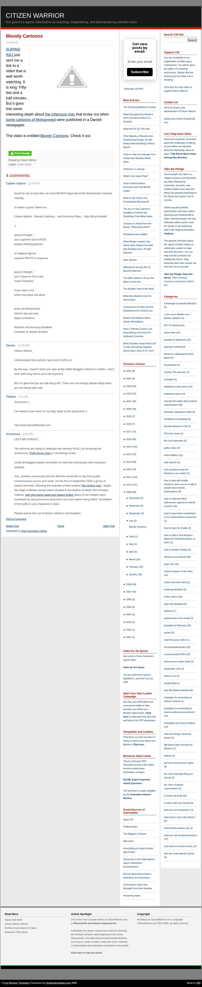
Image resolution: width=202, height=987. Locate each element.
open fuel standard (174, 604)
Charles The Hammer (175, 372)
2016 (129, 439)
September (135, 513)
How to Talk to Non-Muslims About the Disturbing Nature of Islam (179, 539)
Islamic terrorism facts (175, 582)
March (132, 559)
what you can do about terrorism (180, 835)
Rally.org (184, 61)
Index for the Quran (134, 667)
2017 (129, 431)
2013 (129, 462)
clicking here (170, 65)
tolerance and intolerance (177, 810)
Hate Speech (130, 260)
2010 (129, 484)
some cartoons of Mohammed (31, 120)
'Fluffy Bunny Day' (40, 453)
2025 (129, 371)
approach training (173, 347)
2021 (129, 401)
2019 (129, 416)
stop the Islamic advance (177, 690)
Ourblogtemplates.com (58, 983)
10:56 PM (23, 345)
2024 (129, 378)
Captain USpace (16, 183)
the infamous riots (60, 114)
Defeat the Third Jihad (16, 932)
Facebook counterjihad (176, 419)
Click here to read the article (86, 952)
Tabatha (11, 396)
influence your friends (175, 557)
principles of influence (175, 625)
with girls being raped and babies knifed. (49, 494)
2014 (129, 454)
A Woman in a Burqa (133, 169)
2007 (129, 592)
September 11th (172, 668)
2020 (129, 409)
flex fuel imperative (174, 440)
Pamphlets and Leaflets (135, 234)
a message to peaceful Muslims (180, 303)
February (134, 567)
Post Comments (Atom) (34, 531)
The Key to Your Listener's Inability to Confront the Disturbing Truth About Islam (137, 213)
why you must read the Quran (179, 853)
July (131, 521)
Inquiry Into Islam (13, 919)
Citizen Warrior (35, 15)
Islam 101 (128, 819)
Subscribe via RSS (133, 89)
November (134, 505)
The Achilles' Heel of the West (138, 289)
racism (167, 632)
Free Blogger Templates (17, 983)
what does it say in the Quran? (179, 817)
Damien (10, 345)
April (131, 551)
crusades (169, 379)
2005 (129, 607)
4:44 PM (28, 434)
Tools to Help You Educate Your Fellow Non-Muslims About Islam (139, 158)
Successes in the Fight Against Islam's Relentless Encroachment (139, 863)
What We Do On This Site (136, 129)
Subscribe (140, 72)
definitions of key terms (176, 386)
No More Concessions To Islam (21, 928)
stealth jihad (170, 683)
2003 (129, 622)
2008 (129, 584)
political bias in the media (177, 618)
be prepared (170, 365)
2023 (129, 386)
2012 (129, 469)
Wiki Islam (128, 841)
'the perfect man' (91, 485)
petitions (168, 611)
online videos (24, 164)
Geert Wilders (171, 455)
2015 (129, 446)
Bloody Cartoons (24, 36)
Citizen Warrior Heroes (16, 924)
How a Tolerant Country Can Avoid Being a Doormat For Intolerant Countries (137, 332)
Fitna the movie (172, 433)
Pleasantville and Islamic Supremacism (94, 923)
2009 (129, 492)
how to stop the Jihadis (176, 528)
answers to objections (175, 339)
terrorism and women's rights (179, 763)
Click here (138, 744)
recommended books (175, 647)
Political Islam (130, 826)
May (131, 544)
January (133, 574)
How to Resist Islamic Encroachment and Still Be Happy (137, 187)
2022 (129, 393)
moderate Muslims (174, 589)
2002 (129, 629)
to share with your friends (177, 803)
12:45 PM (34, 183)
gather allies (170, 448)
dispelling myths (172, 394)
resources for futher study (177, 661)
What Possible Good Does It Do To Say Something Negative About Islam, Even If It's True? (139, 347)
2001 (129, 637)
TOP (198, 983)
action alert (170, 332)
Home (61, 526)
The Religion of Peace (134, 834)
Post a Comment (16, 519)
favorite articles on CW (176, 426)
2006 (129, 599)
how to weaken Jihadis (176, 549)
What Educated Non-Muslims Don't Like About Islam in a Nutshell (138, 118)
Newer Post (12, 526)
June (132, 536)
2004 (129, 614)
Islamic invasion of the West (178, 571)
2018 (129, 424)
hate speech (170, 462)
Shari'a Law (170, 676)
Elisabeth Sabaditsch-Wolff (178, 412)
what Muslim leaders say (177, 828)
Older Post (109, 526)
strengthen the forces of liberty (179, 723)
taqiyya (169, 233)
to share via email (173, 795)
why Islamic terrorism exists (178, 846)
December (134, 498)
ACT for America (173, 325)
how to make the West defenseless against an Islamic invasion (179, 502)
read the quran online (175, 640)
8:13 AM (23, 396)
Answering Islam (131, 895)
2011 (129, 477)
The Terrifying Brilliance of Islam (139, 107)
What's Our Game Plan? (135, 176)
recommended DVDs (175, 654)
